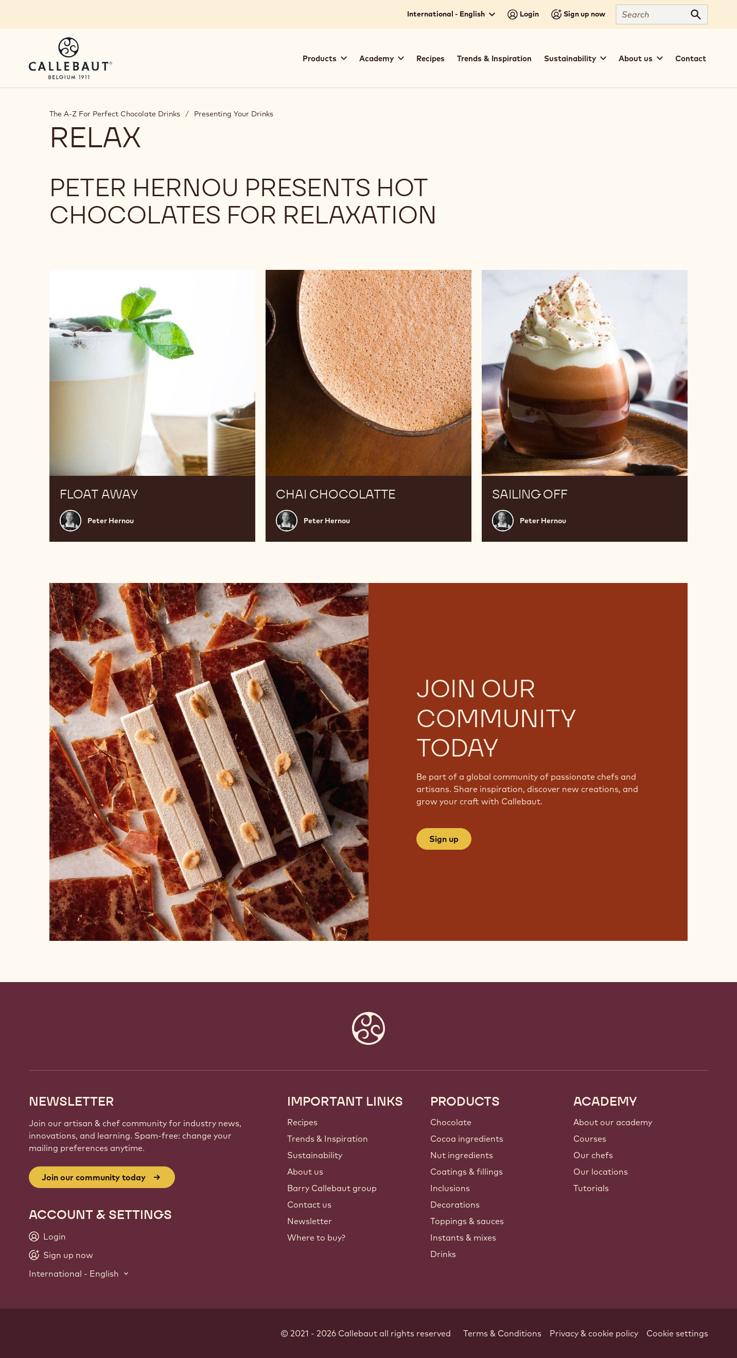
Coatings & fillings (466, 1171)
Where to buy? (316, 1237)
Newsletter (309, 1221)
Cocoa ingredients (466, 1138)
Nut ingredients (461, 1155)
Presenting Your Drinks (233, 113)
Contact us (309, 1204)
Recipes (430, 58)
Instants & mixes (463, 1237)
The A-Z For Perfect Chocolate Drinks (114, 113)
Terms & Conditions (502, 1333)
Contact (690, 58)
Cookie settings (677, 1333)
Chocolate (450, 1122)
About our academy (612, 1122)
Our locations (600, 1171)
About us (305, 1171)
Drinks (443, 1254)
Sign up (444, 839)
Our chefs (593, 1155)
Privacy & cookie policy (594, 1333)
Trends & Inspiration (494, 58)
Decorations (455, 1204)
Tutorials (591, 1188)
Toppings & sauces (467, 1221)
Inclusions (450, 1188)
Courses (589, 1138)
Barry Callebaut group (332, 1188)
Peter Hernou (110, 520)
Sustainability (314, 1155)
